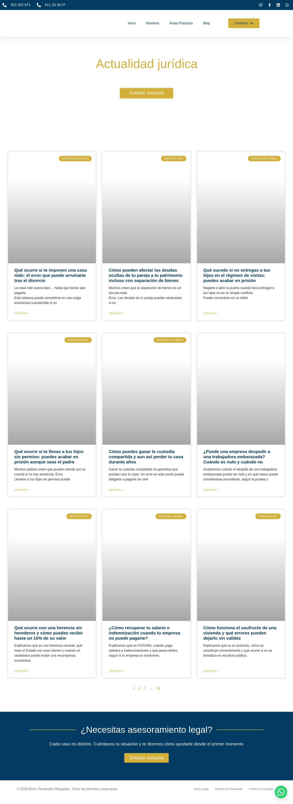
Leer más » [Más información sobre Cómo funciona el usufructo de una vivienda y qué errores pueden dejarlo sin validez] (210, 671)
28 (158, 688)
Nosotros (152, 23)
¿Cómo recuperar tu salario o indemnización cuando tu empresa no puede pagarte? (144, 632)
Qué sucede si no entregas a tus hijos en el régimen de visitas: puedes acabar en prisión (236, 275)
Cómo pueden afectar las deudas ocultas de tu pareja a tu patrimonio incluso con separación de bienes (145, 275)
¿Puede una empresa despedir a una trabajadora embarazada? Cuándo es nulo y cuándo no (236, 456)
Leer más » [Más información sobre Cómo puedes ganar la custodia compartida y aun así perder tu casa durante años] (116, 489)
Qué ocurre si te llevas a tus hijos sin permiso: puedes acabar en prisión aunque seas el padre (49, 456)
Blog (206, 23)
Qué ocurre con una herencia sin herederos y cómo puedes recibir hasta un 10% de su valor (48, 632)
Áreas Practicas (181, 23)
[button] (281, 792)
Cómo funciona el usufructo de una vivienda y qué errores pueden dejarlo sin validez (239, 632)
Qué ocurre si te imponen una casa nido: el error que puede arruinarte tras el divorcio (50, 275)
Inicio (132, 23)
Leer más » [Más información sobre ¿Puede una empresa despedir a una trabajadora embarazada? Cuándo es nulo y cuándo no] (210, 489)
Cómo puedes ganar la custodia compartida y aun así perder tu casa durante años (146, 456)
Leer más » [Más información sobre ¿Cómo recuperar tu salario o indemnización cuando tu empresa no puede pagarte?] (116, 671)
